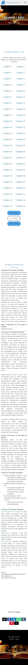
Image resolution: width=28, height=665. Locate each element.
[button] (4, 619)
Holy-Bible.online (13, 3)
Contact (14, 657)
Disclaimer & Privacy (14, 654)
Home (14, 651)
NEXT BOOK (14, 223)
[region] (14, 41)
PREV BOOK (14, 213)
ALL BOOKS (14, 218)
